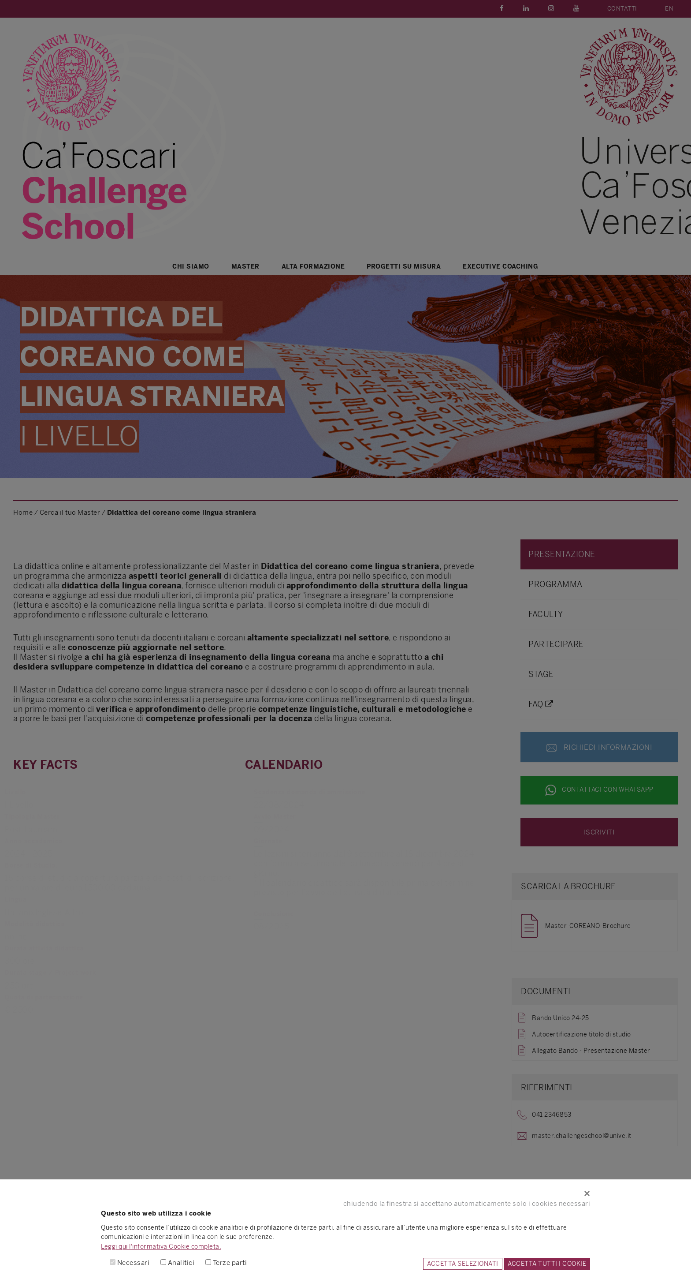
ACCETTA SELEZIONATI (462, 1264)
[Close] (345, 1193)
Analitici (181, 1262)
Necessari (133, 1262)
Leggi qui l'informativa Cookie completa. (161, 1246)
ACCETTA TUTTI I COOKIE (547, 1264)
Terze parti (230, 1262)
